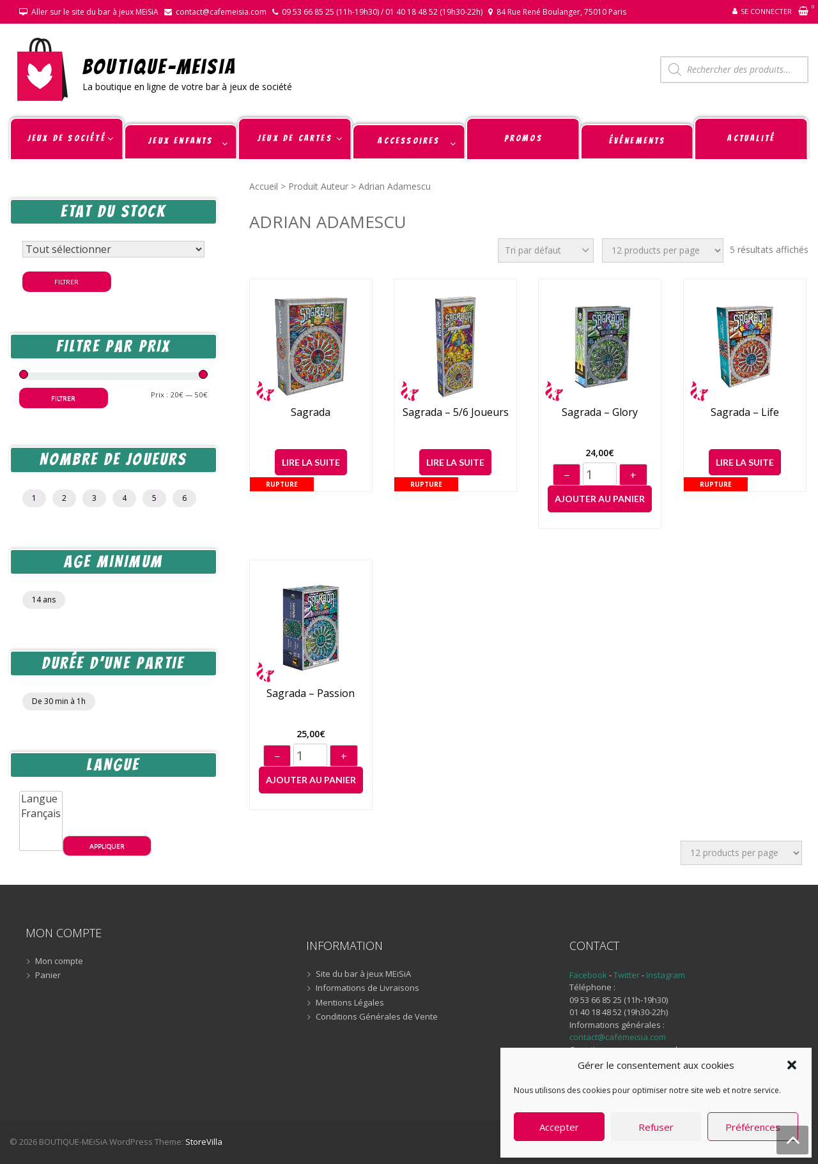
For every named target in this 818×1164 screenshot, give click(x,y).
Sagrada (310, 412)
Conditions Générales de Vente (377, 1017)
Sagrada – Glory (600, 412)
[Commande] (546, 250)
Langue (41, 799)
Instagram (665, 975)
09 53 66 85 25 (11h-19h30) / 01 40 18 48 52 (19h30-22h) (382, 11)
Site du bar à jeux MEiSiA (363, 974)
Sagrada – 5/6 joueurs (456, 412)
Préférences (752, 1127)
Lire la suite (311, 462)
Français (41, 813)
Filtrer (66, 282)
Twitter (628, 975)
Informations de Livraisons (367, 988)
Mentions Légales (350, 1003)
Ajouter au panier (600, 498)
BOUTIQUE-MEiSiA (159, 66)
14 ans (44, 599)
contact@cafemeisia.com (221, 11)
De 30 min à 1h (59, 701)
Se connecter (766, 11)
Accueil (263, 186)
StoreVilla (203, 1141)
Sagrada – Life (745, 412)
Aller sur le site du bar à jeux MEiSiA (94, 11)
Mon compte (59, 961)
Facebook (588, 975)
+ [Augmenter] (633, 475)
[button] (791, 1065)
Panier (48, 975)
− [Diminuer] (566, 475)
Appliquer (107, 846)
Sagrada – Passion (310, 693)
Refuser (656, 1127)
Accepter (559, 1127)
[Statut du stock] (113, 249)
